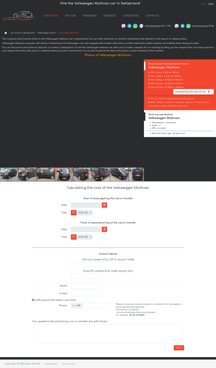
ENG (210, 4)
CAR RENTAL (50, 16)
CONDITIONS (131, 16)
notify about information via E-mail (54, 300)
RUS (203, 4)
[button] (141, 113)
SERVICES (110, 16)
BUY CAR (70, 16)
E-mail (63, 293)
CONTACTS (152, 16)
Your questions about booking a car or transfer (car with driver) (69, 321)
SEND (178, 348)
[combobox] (77, 305)
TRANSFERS (90, 16)
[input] (86, 205)
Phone (63, 305)
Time (64, 212)
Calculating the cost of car (192, 91)
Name (63, 286)
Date (64, 205)
